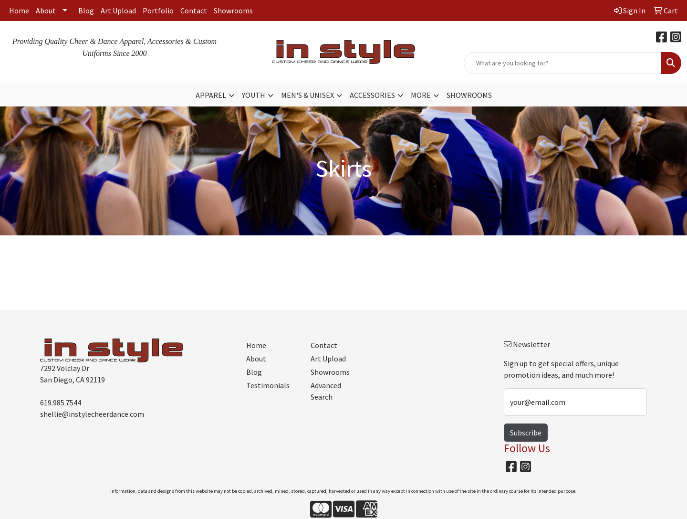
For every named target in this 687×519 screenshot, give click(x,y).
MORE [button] (421, 95)
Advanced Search (326, 391)
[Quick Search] (562, 63)
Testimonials (268, 385)
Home (19, 10)
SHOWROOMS (469, 95)
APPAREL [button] (211, 95)
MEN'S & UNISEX (307, 95)
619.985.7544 (60, 402)
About (46, 10)
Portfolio (158, 10)
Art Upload (118, 10)
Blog (86, 10)
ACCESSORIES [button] (372, 95)
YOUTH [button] (253, 95)
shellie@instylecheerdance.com (92, 414)
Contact (193, 10)
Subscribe (525, 432)
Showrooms (233, 10)
